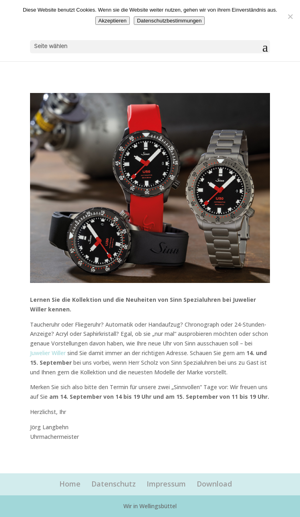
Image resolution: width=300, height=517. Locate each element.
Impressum (166, 484)
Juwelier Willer (48, 353)
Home (70, 484)
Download (214, 484)
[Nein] (290, 16)
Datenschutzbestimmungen (169, 21)
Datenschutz (113, 484)
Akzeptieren (113, 21)
